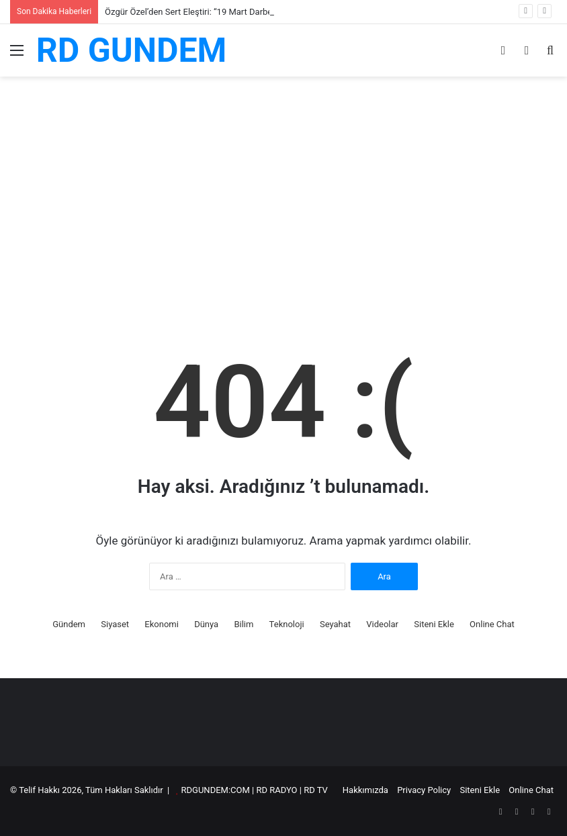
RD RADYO (276, 790)
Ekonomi (161, 624)
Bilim (243, 624)
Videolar (382, 624)
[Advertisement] (283, 218)
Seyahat (335, 624)
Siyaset (115, 624)
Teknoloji (286, 624)
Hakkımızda (365, 790)
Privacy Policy (424, 790)
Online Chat (492, 624)
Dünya (206, 624)
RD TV (316, 790)
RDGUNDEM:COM (215, 790)
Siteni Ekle (434, 624)
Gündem (68, 624)
